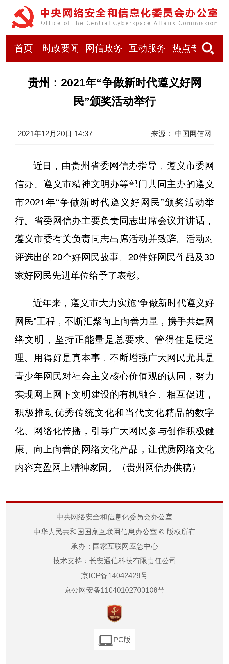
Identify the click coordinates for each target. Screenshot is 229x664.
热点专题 (190, 48)
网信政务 (104, 48)
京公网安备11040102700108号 (114, 590)
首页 (23, 48)
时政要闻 (60, 48)
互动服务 (147, 48)
